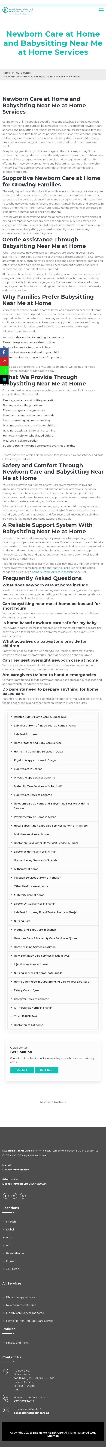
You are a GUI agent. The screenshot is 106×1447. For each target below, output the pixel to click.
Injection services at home (31, 964)
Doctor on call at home (28, 1025)
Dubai (10, 1229)
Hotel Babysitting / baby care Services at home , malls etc (51, 825)
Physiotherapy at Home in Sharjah (35, 760)
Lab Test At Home (25, 734)
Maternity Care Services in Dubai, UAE (38, 786)
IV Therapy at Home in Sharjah (33, 1007)
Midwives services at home (31, 834)
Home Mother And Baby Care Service (38, 742)
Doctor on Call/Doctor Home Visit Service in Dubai (46, 843)
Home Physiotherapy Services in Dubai (38, 751)
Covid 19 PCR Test (25, 1016)
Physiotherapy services (20, 1297)
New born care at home (21, 1305)
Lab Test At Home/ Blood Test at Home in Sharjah (46, 912)
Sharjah (11, 1221)
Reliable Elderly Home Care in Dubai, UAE (40, 716)
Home (6, 72)
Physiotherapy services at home (34, 777)
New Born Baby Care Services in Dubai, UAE (42, 955)
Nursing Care (22, 921)
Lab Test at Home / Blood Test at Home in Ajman (45, 725)
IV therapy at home (26, 869)
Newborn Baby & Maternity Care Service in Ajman (45, 938)
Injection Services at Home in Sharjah (37, 877)
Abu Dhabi (13, 1269)
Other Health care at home (31, 886)
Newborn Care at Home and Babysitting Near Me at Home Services (51, 806)
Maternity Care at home (29, 895)
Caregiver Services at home (31, 999)
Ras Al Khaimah (15, 1253)
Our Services (23, 72)
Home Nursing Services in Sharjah (35, 860)
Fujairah (11, 1261)
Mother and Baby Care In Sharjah (35, 929)
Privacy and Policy (17, 1342)
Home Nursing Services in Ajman (35, 947)
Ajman (10, 1237)
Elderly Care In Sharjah (28, 768)
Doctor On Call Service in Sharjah (34, 903)
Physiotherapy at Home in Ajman (35, 817)
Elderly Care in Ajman (27, 990)
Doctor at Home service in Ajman (35, 851)
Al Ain (9, 1245)
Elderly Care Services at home (33, 794)
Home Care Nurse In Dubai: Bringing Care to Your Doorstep (51, 981)
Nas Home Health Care (48, 1432)
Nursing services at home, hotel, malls (38, 973)
